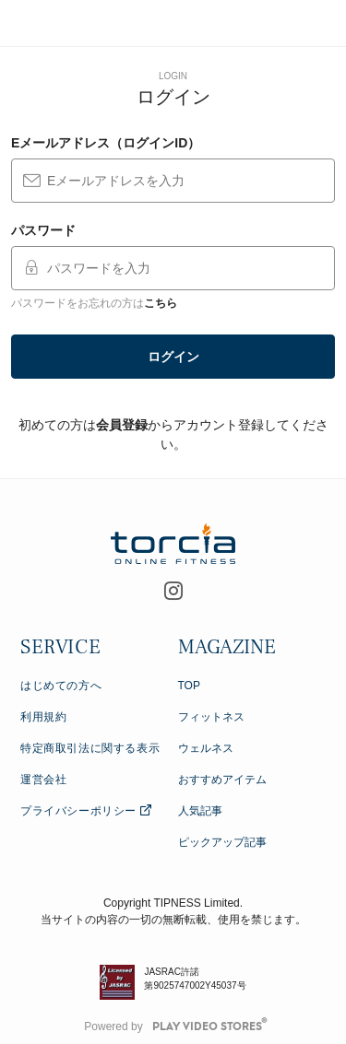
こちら (160, 303)
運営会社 (43, 779)
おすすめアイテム (222, 779)
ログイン (173, 356)
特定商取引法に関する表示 (90, 748)
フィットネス (211, 716)
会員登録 (122, 424)
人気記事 (200, 810)
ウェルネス (205, 748)
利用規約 (43, 716)
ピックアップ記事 (222, 842)
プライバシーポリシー (86, 810)
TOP (189, 685)
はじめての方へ (60, 685)
